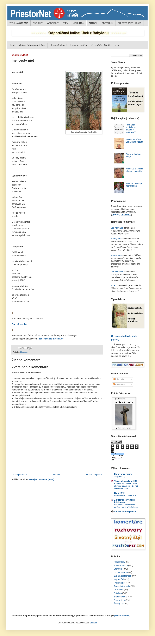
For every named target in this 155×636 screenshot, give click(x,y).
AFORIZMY (53, 23)
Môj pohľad (119, 579)
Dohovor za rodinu (123, 474)
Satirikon (118, 593)
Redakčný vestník (122, 586)
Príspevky (118, 379)
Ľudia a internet (121, 572)
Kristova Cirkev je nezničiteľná (134, 184)
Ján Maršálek (117, 228)
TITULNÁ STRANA (19, 23)
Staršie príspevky (94, 474)
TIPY (65, 23)
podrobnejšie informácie (51, 339)
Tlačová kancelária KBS (125, 481)
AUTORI (93, 23)
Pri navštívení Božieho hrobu (105, 45)
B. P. (113, 285)
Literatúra (24, 352)
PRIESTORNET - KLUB (129, 23)
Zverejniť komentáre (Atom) (41, 479)
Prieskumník (119, 583)
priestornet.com (122, 615)
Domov (56, 474)
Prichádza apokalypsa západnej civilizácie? (131, 128)
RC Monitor (119, 493)
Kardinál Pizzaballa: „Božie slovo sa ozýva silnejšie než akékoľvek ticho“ (126, 486)
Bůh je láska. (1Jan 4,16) (125, 495)
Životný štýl (119, 603)
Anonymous (116, 239)
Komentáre (119, 384)
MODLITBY (78, 23)
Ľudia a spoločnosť (122, 576)
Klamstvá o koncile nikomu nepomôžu (68, 45)
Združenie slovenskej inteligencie (124, 501)
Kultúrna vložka (121, 565)
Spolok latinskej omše (125, 511)
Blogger (93, 623)
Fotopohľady (119, 562)
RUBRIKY (38, 23)
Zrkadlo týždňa (120, 597)
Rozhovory (119, 590)
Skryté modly (119, 476)
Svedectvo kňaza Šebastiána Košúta (27, 45)
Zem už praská (19, 324)
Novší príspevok (19, 474)
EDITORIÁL (107, 23)
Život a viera (119, 600)
